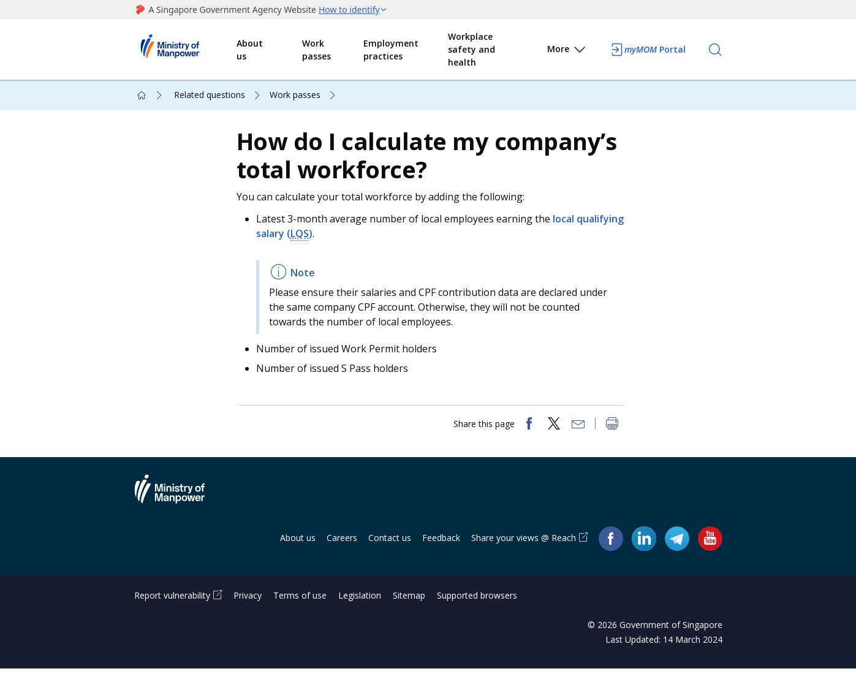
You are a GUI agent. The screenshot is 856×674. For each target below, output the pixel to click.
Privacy (247, 601)
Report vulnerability (172, 601)
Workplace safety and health (471, 49)
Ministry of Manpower (179, 501)
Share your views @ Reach (523, 542)
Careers (342, 542)
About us (250, 49)
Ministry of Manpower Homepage (185, 49)
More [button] (567, 51)
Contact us (389, 542)
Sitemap (409, 601)
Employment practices (391, 49)
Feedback (441, 542)
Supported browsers (477, 601)
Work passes (316, 49)
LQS (351, 236)
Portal (648, 49)
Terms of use (300, 601)
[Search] (715, 49)
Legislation (359, 601)
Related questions (209, 94)
